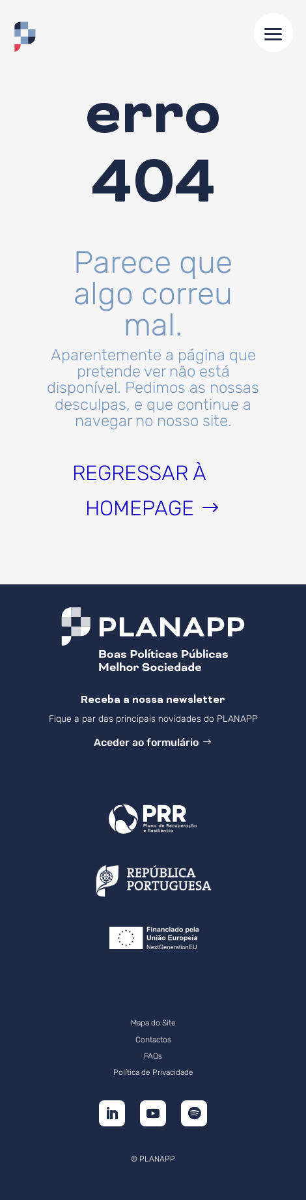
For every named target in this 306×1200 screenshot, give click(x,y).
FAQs (153, 1056)
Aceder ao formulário (146, 742)
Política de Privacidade (153, 1072)
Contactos (153, 1039)
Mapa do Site (153, 1022)
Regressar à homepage (139, 491)
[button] (273, 32)
